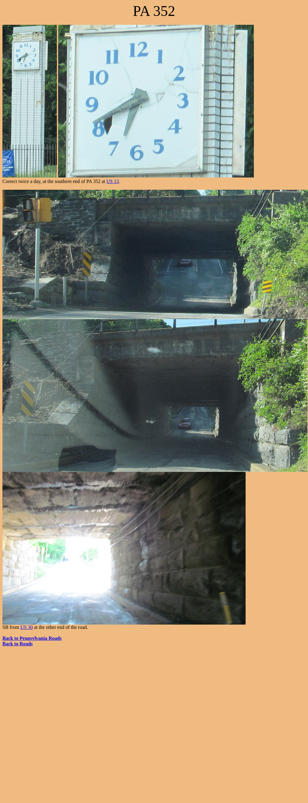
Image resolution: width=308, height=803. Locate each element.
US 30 (26, 627)
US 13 (112, 181)
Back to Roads (17, 643)
